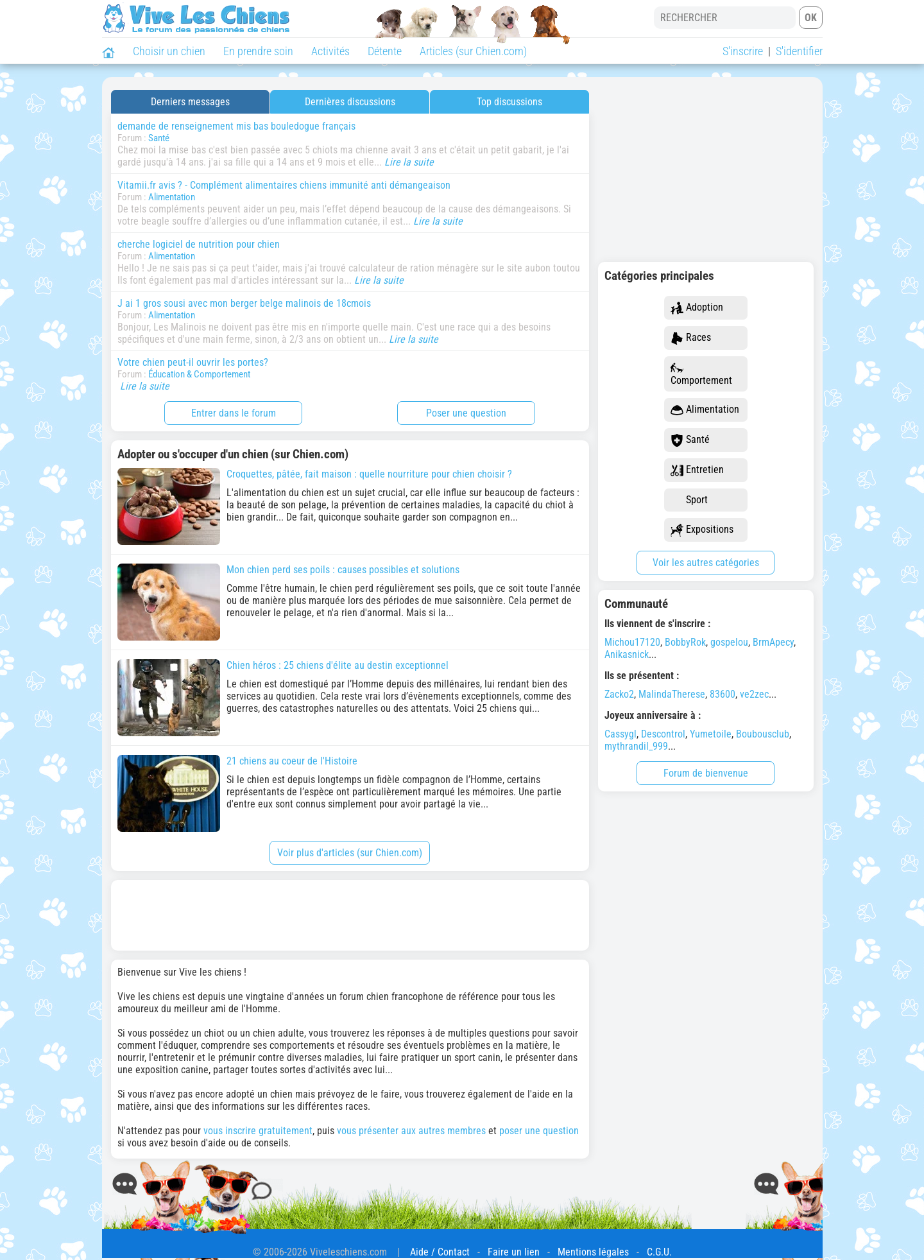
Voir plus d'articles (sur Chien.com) (349, 853)
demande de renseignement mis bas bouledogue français (236, 126)
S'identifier (799, 51)
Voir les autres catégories (706, 563)
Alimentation (171, 197)
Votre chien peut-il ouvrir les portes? (192, 362)
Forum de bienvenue (705, 773)
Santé (158, 138)
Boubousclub (762, 734)
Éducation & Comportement (199, 374)
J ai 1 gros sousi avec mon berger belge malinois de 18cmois (244, 303)
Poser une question (466, 413)
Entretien (697, 470)
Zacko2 (619, 694)
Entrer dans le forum (233, 413)
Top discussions (509, 102)
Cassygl (620, 734)
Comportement (701, 373)
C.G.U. (659, 1252)
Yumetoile (711, 734)
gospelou (729, 642)
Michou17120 (632, 642)
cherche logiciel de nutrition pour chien (198, 244)
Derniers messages (190, 102)
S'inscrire (743, 51)
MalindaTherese (671, 694)
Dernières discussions (350, 102)
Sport (689, 500)
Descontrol (663, 734)
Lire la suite (409, 162)
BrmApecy (773, 642)
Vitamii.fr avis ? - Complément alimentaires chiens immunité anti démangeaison (283, 185)
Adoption (697, 308)
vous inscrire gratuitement (257, 1131)
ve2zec (754, 694)
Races (691, 338)
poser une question (539, 1131)
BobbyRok (685, 642)
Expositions (702, 530)
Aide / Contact (440, 1252)
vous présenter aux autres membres (411, 1131)
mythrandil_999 (636, 746)
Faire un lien (514, 1252)
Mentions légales (593, 1252)
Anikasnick (626, 654)
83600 (722, 694)
